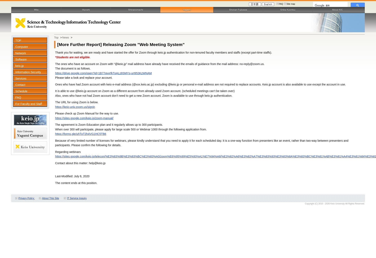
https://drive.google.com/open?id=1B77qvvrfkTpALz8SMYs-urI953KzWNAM (103, 73)
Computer (21, 46)
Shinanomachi (135, 10)
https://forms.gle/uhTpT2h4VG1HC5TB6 (80, 134)
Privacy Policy (26, 198)
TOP (18, 40)
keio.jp (19, 65)
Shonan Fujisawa (238, 10)
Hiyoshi (86, 10)
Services (20, 78)
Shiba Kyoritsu (287, 10)
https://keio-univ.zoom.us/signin (75, 107)
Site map (291, 4)
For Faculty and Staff (28, 103)
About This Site (50, 198)
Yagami (187, 10)
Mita (36, 10)
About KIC (337, 10)
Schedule (21, 91)
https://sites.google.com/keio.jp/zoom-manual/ (84, 118)
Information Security (28, 72)
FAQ (281, 4)
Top (56, 37)
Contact (20, 84)
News (65, 37)
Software (21, 59)
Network (20, 53)
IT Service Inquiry (77, 198)
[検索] (330, 5)
